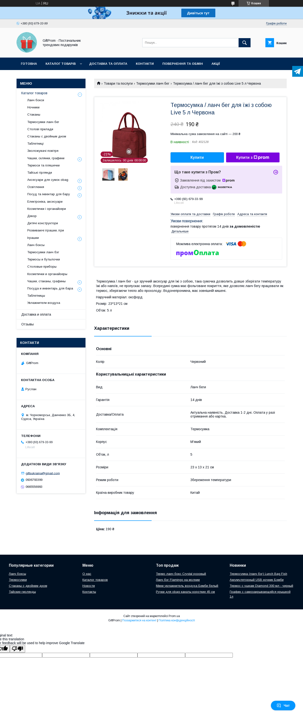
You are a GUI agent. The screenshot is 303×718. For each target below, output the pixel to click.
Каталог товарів (61, 63)
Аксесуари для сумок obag (47, 180)
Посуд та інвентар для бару (48, 194)
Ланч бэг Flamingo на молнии (178, 580)
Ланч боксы (36, 245)
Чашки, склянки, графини (45, 158)
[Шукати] (245, 42)
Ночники (33, 107)
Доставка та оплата (108, 63)
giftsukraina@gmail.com (43, 473)
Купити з (252, 157)
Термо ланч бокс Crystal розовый (181, 574)
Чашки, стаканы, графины (46, 281)
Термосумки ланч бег (152, 83)
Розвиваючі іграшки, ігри (45, 230)
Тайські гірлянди (39, 172)
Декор (32, 216)
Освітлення (35, 187)
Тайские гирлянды (22, 592)
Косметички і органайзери (46, 209)
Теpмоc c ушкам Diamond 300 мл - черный (261, 586)
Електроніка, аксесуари (45, 201)
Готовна (29, 63)
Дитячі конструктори (42, 223)
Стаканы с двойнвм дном (28, 586)
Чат (283, 705)
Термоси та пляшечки (43, 165)
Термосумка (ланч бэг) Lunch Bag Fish (258, 574)
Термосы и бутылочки (43, 259)
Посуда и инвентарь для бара (50, 288)
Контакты (89, 592)
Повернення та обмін (182, 63)
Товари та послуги (118, 83)
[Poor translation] (17, 649)
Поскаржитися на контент (139, 620)
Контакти (145, 63)
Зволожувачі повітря (42, 151)
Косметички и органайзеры (47, 274)
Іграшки (33, 238)
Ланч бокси (35, 100)
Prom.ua (174, 616)
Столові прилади (40, 129)
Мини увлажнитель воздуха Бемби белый (187, 586)
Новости (88, 586)
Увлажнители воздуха (43, 303)
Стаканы (33, 114)
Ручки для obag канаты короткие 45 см (185, 592)
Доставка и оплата (36, 314)
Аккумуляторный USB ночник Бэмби (257, 580)
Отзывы (27, 324)
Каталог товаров (34, 93)
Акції (216, 63)
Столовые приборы (42, 266)
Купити (197, 157)
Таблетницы (36, 295)
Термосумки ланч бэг (43, 252)
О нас (86, 574)
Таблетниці (35, 143)
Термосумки (18, 580)
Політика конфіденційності (177, 620)
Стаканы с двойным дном (46, 136)
